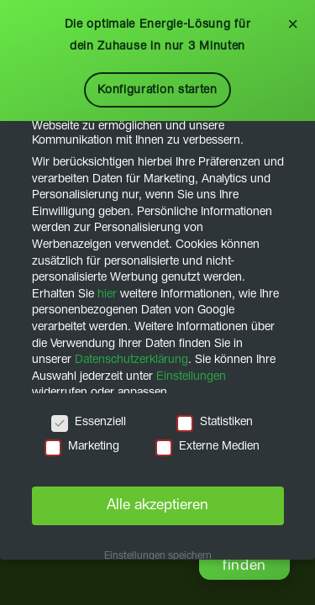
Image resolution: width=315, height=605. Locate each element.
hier (107, 294)
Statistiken (214, 422)
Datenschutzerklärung (131, 360)
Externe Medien (207, 446)
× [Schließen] (292, 24)
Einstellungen (191, 376)
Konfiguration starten (157, 90)
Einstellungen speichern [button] (158, 556)
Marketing (82, 446)
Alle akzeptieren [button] (157, 505)
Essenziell (88, 422)
